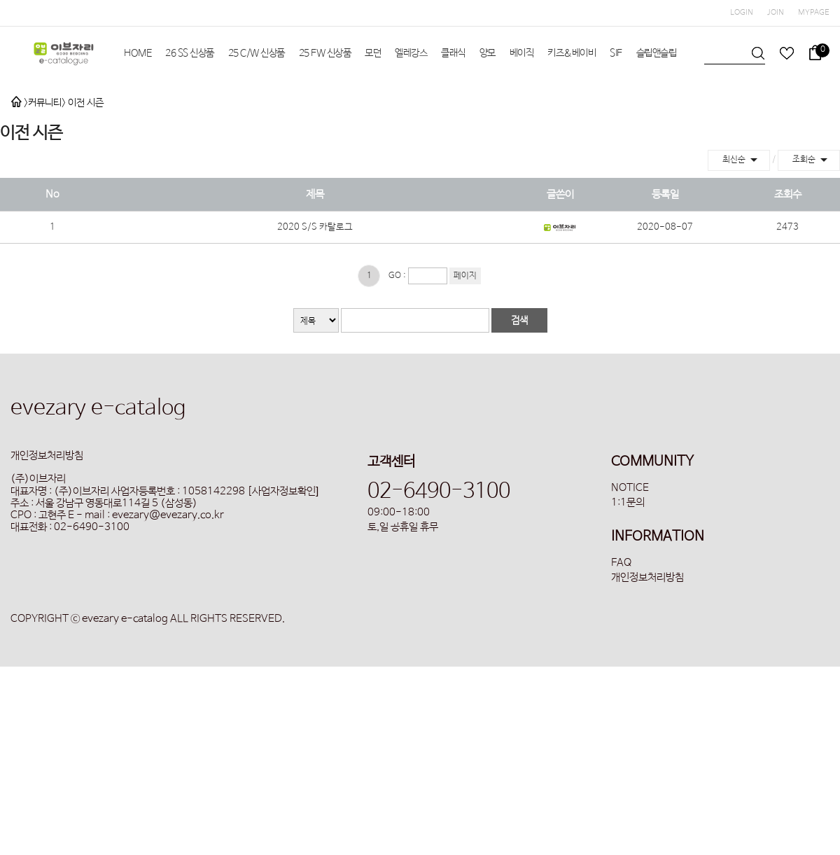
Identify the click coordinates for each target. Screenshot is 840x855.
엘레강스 (411, 53)
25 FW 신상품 (325, 53)
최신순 (742, 159)
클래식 (453, 53)
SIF (616, 53)
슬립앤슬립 (656, 53)
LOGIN (741, 12)
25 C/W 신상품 (256, 53)
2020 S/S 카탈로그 (315, 227)
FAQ (621, 563)
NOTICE (630, 488)
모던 (373, 53)
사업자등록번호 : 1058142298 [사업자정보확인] (214, 491)
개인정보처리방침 (647, 577)
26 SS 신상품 (189, 53)
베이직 (522, 53)
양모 (487, 53)
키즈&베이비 (571, 53)
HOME (137, 53)
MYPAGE (814, 12)
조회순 (812, 159)
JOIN (775, 12)
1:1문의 (628, 502)
